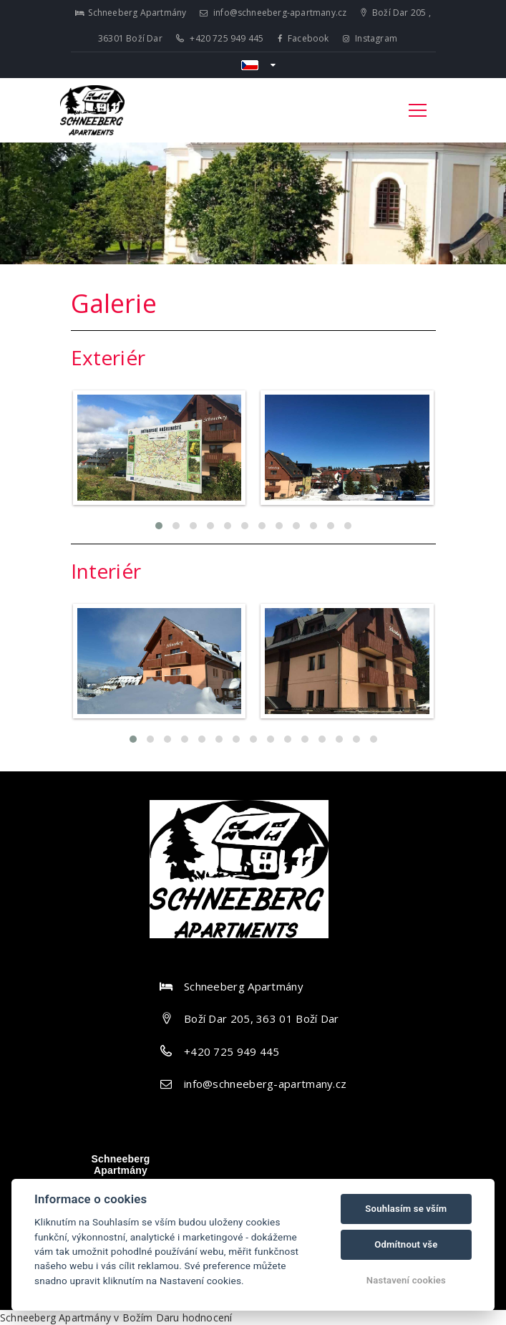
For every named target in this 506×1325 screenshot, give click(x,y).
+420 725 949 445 (220, 38)
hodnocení (208, 1317)
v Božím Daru (146, 1317)
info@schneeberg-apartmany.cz (273, 12)
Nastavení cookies (406, 1280)
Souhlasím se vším (406, 1208)
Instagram (370, 38)
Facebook (303, 38)
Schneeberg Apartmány (120, 1164)
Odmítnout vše (405, 1244)
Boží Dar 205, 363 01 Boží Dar (261, 1018)
